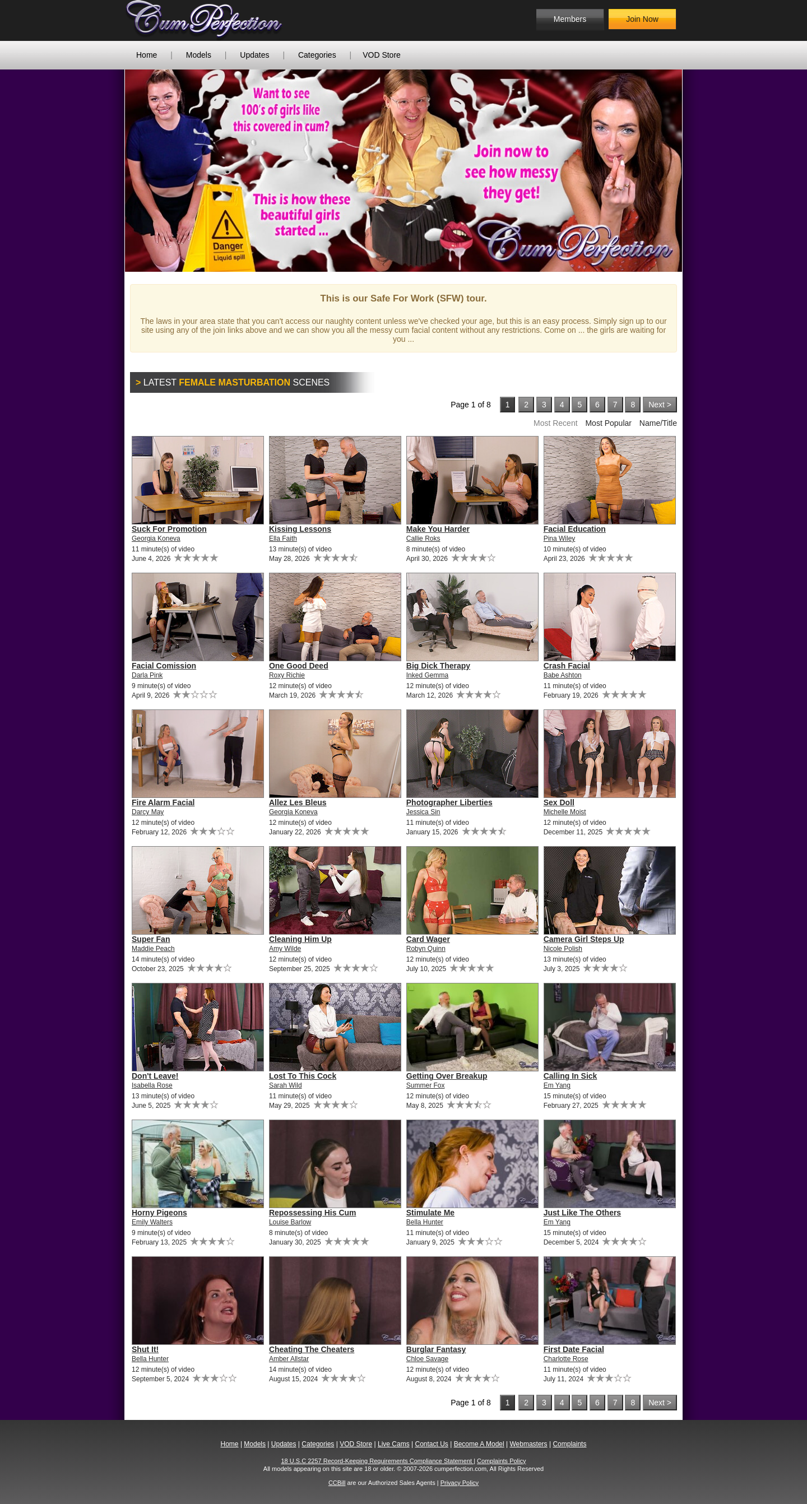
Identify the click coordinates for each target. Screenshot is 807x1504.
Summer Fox (425, 1085)
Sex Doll (559, 802)
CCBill (337, 1482)
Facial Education (575, 528)
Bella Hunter (424, 1222)
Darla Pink (147, 675)
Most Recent (556, 423)
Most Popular (608, 423)
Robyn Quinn (426, 949)
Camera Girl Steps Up (584, 939)
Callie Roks (423, 538)
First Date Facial (574, 1349)
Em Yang (557, 1085)
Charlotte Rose (566, 1359)
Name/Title (658, 423)
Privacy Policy (459, 1482)
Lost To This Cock (302, 1075)
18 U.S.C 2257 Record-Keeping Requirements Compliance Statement (377, 1460)
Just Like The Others (582, 1212)
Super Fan (151, 939)
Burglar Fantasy (436, 1349)
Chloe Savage (427, 1359)
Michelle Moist (565, 812)
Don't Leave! (155, 1075)
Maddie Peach (153, 949)
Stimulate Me (430, 1212)
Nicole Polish (563, 949)
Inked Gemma (427, 675)
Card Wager (428, 939)
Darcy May (148, 812)
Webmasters (528, 1444)
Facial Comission (164, 665)
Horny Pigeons (159, 1212)
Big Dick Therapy (438, 665)
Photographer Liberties (449, 802)
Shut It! (145, 1349)
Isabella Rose (152, 1085)
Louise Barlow (290, 1222)
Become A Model (479, 1444)
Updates (254, 54)
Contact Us (431, 1444)
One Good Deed (298, 665)
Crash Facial (567, 665)
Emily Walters (152, 1222)
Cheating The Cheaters (311, 1349)
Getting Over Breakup (447, 1075)
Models (198, 54)
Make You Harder (438, 528)
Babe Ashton (563, 675)
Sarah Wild (285, 1085)
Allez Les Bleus (298, 802)
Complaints (569, 1444)
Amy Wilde (285, 949)
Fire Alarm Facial (163, 802)
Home (146, 54)
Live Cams (394, 1444)
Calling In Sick (570, 1075)
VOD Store (382, 54)
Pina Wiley (560, 538)
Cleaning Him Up (300, 939)
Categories (317, 54)
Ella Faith (283, 538)
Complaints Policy (501, 1460)
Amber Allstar (289, 1359)
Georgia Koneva (156, 538)
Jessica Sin (423, 812)
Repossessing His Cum (312, 1212)
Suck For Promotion (169, 528)
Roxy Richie (287, 675)
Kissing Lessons (300, 528)
